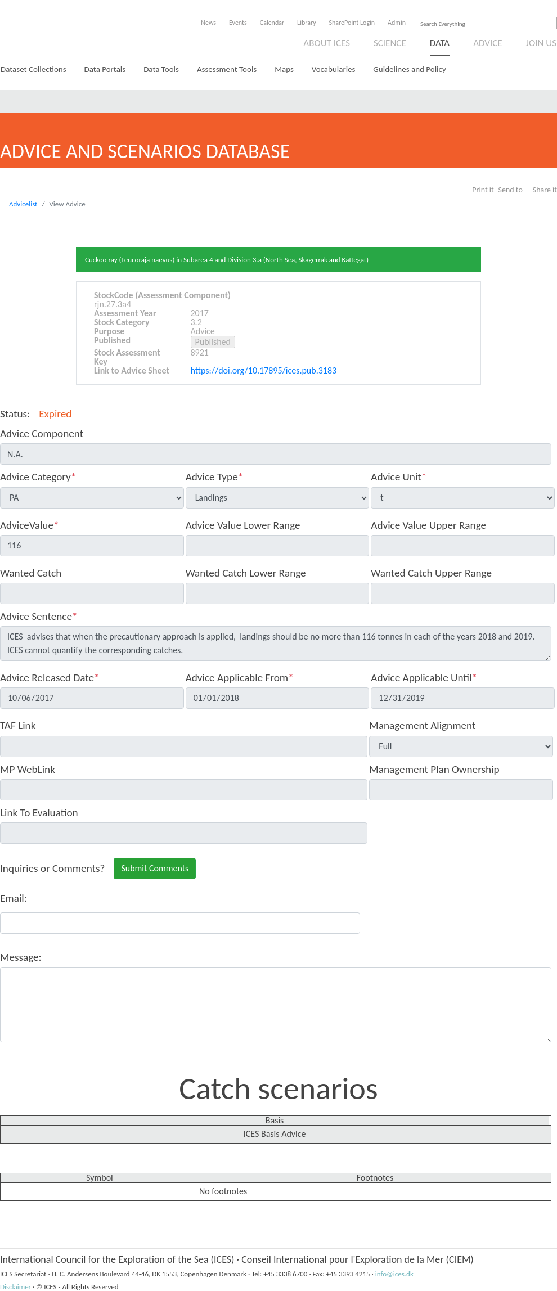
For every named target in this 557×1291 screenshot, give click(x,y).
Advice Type (215, 476)
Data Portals (105, 69)
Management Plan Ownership (434, 769)
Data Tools (161, 69)
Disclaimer (15, 1287)
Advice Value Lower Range (243, 525)
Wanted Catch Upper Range (431, 573)
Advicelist (23, 204)
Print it (482, 190)
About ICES (326, 43)
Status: (15, 413)
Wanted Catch (30, 573)
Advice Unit (398, 476)
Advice (487, 43)
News (208, 22)
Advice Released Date (50, 677)
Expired (55, 413)
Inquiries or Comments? (52, 868)
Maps (284, 69)
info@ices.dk (394, 1274)
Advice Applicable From (240, 677)
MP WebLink (27, 769)
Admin (397, 22)
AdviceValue (29, 525)
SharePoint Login (352, 22)
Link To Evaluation (39, 812)
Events (238, 22)
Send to (510, 190)
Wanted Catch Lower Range (246, 573)
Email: (13, 898)
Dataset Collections (33, 69)
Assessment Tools (227, 69)
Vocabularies (334, 69)
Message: (21, 957)
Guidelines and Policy (409, 69)
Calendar (272, 22)
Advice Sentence (39, 616)
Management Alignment (422, 725)
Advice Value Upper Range (428, 525)
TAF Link (17, 725)
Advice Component (41, 433)
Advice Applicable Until (424, 677)
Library (306, 22)
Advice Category (38, 476)
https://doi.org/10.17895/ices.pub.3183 (264, 370)
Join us (541, 43)
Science (390, 43)
